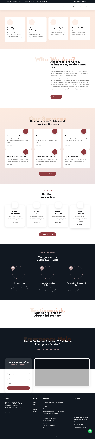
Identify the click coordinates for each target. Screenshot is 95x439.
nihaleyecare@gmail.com (15, 1)
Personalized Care (79, 28)
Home (64, 7)
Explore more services (47, 174)
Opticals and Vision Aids (49, 425)
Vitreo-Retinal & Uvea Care (17, 157)
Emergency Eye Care (58, 28)
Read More (56, 97)
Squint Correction (71, 157)
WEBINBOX (65, 436)
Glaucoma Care (36, 212)
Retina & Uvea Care (58, 212)
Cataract (39, 136)
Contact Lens (46, 427)
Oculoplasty (46, 423)
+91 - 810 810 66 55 (43, 1)
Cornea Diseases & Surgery (46, 157)
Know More (15, 223)
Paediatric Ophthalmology (49, 418)
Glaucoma (68, 136)
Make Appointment (18, 388)
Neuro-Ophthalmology (48, 420)
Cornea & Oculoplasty (80, 212)
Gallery (82, 7)
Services (75, 7)
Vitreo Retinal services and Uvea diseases (53, 411)
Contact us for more (47, 234)
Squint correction (47, 416)
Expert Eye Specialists (11, 29)
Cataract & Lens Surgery (15, 212)
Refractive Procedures (15, 136)
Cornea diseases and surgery (50, 413)
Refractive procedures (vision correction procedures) (53, 403)
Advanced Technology (33, 29)
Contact (88, 7)
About (69, 7)
